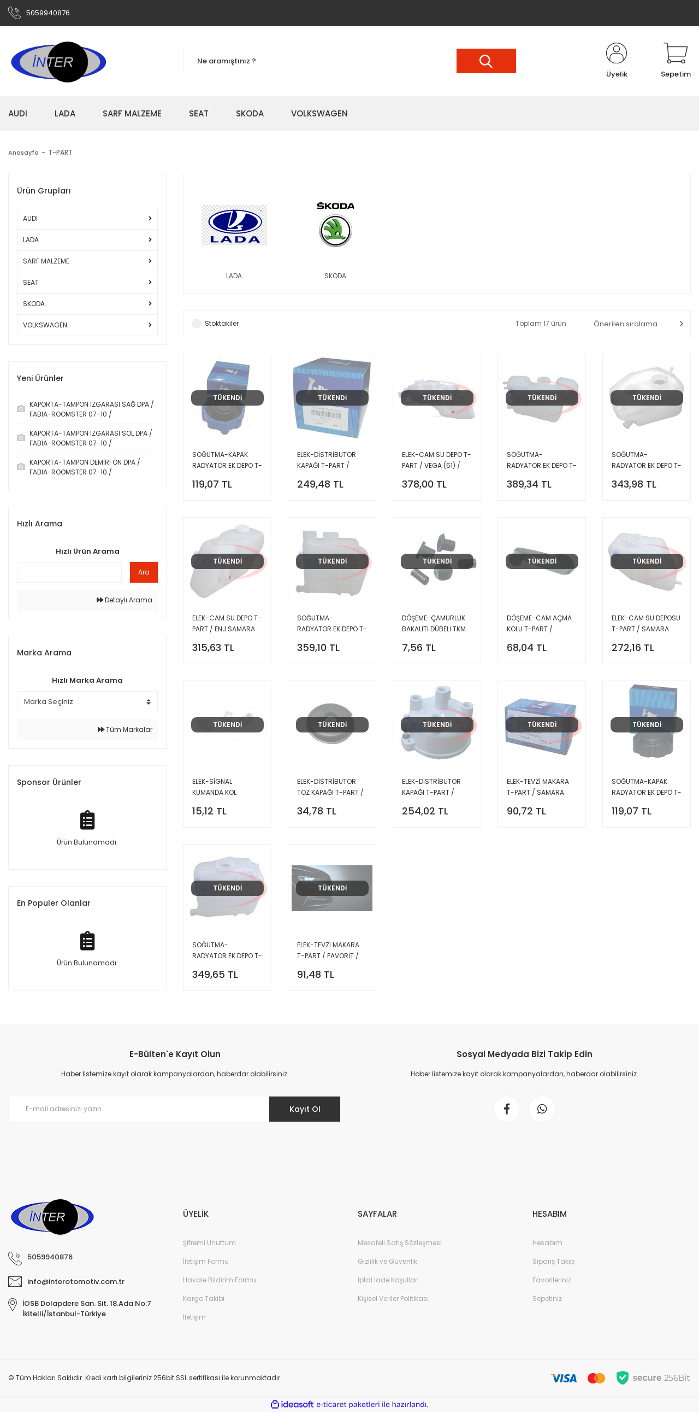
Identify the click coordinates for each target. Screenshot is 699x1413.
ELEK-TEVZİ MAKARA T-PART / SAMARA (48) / (538, 788)
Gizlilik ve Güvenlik (387, 1262)
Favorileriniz (551, 1280)
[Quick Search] (69, 572)
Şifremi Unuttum (209, 1243)
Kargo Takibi (203, 1299)
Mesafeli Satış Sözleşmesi (400, 1243)
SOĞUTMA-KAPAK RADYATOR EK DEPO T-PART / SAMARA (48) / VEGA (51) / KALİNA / (647, 788)
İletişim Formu (206, 1262)
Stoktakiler (222, 324)
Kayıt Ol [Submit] (305, 1109)
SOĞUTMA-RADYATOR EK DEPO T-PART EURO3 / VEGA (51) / (542, 461)
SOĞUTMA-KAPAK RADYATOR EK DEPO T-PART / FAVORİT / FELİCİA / (227, 461)
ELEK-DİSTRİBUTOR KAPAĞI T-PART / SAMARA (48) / (431, 788)
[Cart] (676, 61)
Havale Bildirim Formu (219, 1280)
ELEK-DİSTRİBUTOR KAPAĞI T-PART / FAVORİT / (326, 461)
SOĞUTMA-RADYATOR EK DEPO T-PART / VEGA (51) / (647, 461)
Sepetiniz (547, 1299)
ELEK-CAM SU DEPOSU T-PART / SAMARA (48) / (646, 624)
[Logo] (58, 61)
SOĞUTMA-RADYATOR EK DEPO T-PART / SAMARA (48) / (227, 951)
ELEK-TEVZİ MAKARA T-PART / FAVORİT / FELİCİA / (328, 951)
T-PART (62, 152)
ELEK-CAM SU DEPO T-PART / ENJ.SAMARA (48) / (227, 624)
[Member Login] (616, 61)
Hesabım (547, 1243)
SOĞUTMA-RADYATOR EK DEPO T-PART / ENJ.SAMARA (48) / (332, 624)
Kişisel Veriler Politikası (393, 1299)
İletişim (194, 1317)
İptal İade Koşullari (388, 1280)
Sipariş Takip (553, 1262)
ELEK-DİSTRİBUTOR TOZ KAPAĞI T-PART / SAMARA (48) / (330, 788)
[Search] (349, 61)
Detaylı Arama (124, 600)
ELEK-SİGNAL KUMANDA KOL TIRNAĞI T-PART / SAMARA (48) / (219, 788)
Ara (144, 572)
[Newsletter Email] (174, 1109)
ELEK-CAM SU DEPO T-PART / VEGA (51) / (436, 460)
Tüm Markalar (125, 729)
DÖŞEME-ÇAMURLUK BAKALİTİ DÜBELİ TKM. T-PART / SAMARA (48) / (434, 624)
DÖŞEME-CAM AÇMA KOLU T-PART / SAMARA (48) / (539, 624)
